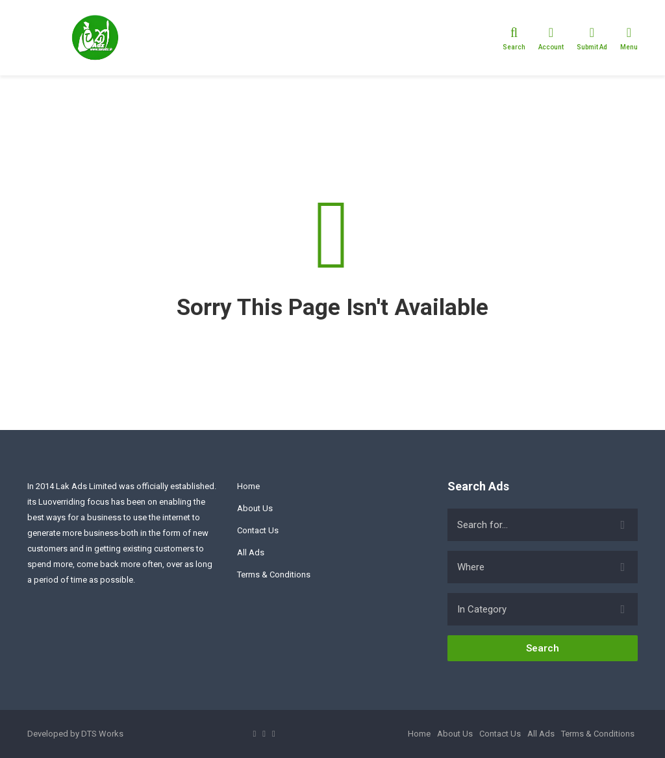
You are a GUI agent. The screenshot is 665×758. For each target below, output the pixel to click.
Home (248, 486)
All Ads (250, 552)
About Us (255, 508)
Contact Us (258, 530)
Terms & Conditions (273, 574)
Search (542, 648)
